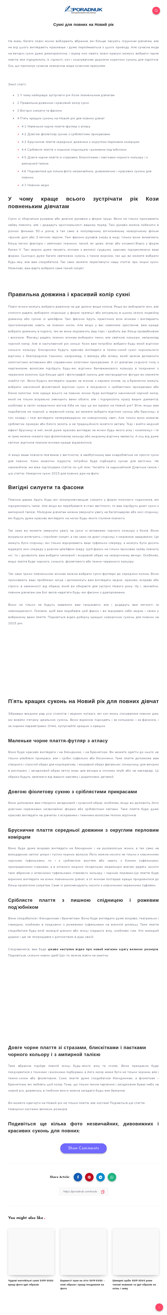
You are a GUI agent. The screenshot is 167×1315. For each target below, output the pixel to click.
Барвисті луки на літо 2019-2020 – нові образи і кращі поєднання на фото (82, 1284)
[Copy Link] (83, 1191)
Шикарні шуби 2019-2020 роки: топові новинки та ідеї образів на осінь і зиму (134, 1284)
